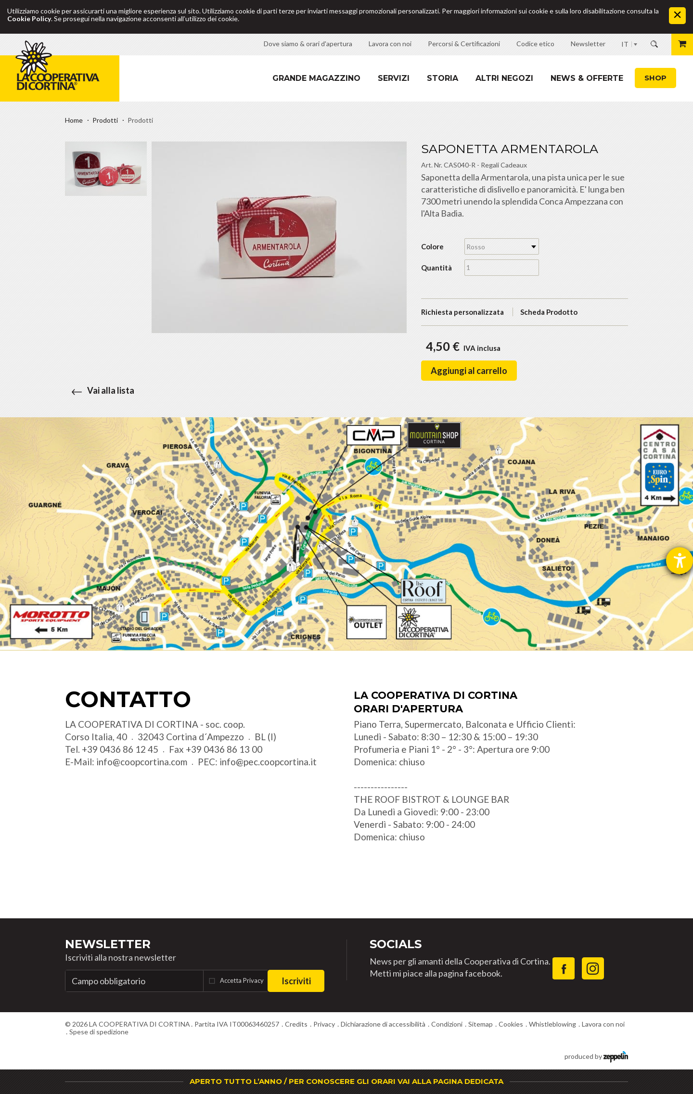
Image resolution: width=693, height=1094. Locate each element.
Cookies (511, 1024)
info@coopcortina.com (141, 761)
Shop (655, 77)
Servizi (394, 78)
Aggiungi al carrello (469, 370)
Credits (296, 1024)
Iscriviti (296, 981)
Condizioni (446, 1024)
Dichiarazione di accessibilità (383, 1024)
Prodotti (105, 120)
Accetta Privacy (242, 980)
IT (625, 44)
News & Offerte (587, 78)
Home (74, 120)
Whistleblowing (552, 1024)
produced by (596, 1055)
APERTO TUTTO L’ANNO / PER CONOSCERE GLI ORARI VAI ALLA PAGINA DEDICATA (346, 1081)
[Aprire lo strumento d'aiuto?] (679, 560)
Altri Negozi (504, 78)
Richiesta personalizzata (462, 312)
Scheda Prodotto (549, 312)
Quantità (436, 267)
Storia (442, 78)
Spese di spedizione (98, 1032)
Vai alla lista (99, 390)
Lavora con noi (603, 1024)
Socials (396, 944)
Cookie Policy (29, 18)
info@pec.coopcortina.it (268, 761)
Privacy (324, 1024)
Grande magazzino (316, 78)
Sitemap (480, 1024)
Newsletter (108, 944)
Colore (432, 246)
